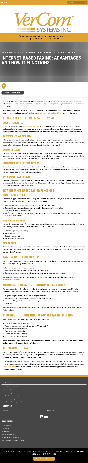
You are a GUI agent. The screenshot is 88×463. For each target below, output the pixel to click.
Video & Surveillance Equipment (12, 402)
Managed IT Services (8, 390)
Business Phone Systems (10, 387)
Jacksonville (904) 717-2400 (46, 39)
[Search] (77, 2)
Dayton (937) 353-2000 (29, 36)
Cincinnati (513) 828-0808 (57, 36)
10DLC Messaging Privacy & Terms (13, 441)
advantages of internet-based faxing (50, 113)
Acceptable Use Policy (9, 435)
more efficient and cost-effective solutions (67, 101)
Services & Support (8, 393)
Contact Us (5, 410)
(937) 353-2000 (61, 451)
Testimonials (6, 432)
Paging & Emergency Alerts (10, 399)
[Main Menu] (2, 2)
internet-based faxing (31, 126)
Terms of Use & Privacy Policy (11, 438)
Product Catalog (7, 426)
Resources (5, 429)
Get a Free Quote (49, 410)
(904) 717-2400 (48, 454)
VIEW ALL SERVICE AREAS (13, 93)
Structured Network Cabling (10, 396)
